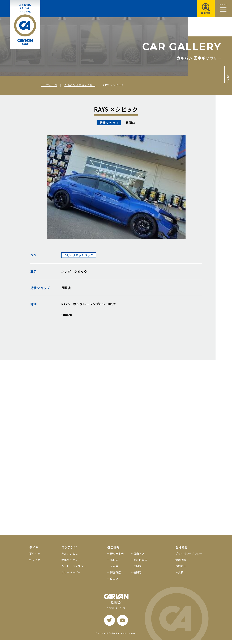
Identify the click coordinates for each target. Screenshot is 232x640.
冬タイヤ (34, 560)
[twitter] (109, 620)
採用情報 (180, 560)
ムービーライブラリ (73, 566)
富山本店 (139, 553)
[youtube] (122, 620)
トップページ (49, 85)
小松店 (114, 560)
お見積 (179, 572)
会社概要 (181, 547)
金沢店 (114, 566)
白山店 (114, 578)
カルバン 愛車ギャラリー (79, 85)
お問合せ (180, 566)
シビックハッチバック (78, 255)
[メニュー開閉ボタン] (223, 8)
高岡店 (138, 566)
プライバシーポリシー (189, 553)
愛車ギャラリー (71, 560)
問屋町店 (115, 572)
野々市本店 (117, 553)
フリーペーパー (71, 572)
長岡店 (138, 572)
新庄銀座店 (140, 560)
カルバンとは (69, 553)
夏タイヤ (34, 553)
